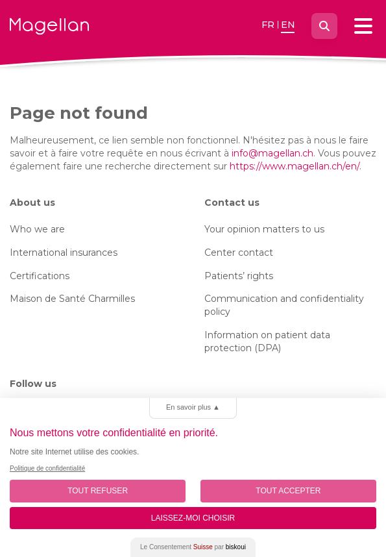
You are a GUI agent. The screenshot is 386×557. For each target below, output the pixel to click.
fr (267, 25)
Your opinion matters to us (264, 229)
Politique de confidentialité (47, 468)
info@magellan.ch (272, 153)
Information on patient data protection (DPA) (267, 341)
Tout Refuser (97, 490)
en (288, 25)
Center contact (238, 252)
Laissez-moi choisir (193, 518)
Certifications (39, 276)
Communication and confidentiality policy (284, 305)
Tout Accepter (288, 490)
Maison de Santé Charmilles (72, 298)
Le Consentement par (193, 547)
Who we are (37, 229)
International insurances (63, 252)
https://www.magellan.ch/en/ (294, 166)
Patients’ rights (238, 276)
